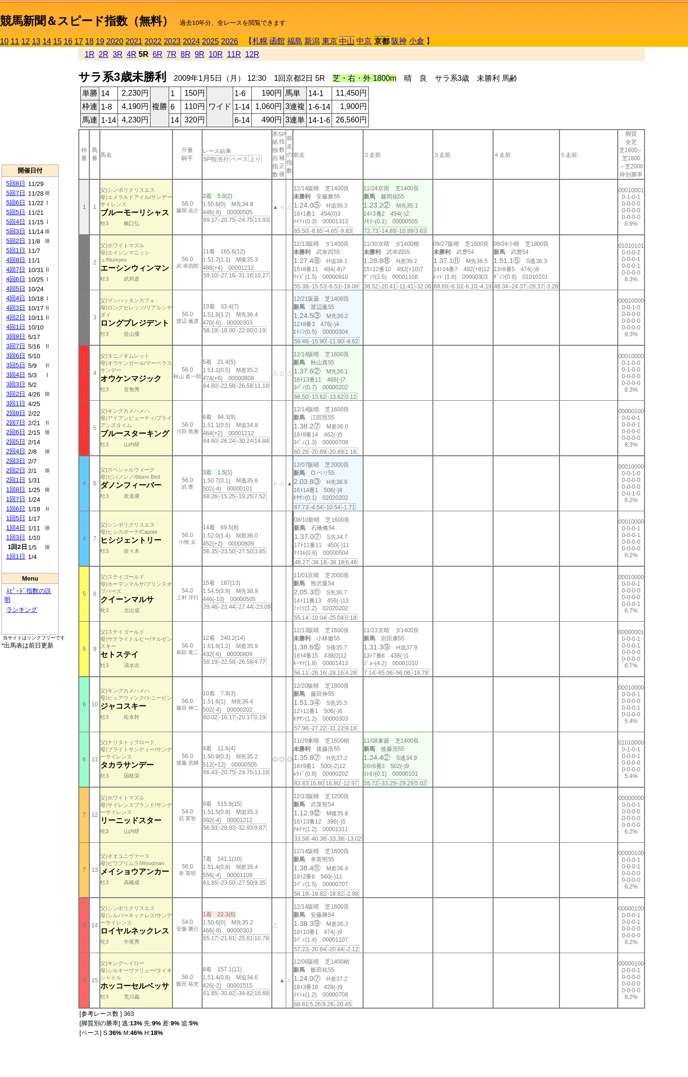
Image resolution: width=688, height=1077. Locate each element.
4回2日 (15, 317)
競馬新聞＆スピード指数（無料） (86, 20)
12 (26, 41)
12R (252, 54)
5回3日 (15, 231)
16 (68, 41)
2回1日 (15, 480)
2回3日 (15, 460)
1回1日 (15, 556)
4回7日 (15, 269)
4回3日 (15, 307)
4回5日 (15, 288)
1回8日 (15, 489)
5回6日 (15, 202)
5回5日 (15, 212)
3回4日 (15, 374)
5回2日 (15, 240)
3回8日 (15, 336)
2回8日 (15, 413)
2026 (229, 41)
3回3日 (15, 384)
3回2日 (15, 393)
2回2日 (15, 470)
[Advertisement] (30, 105)
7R (171, 54)
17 (79, 41)
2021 (134, 41)
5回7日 (15, 193)
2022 (153, 41)
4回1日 (15, 326)
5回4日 (15, 221)
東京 (329, 41)
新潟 (312, 41)
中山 (347, 41)
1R (89, 54)
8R (185, 54)
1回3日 (15, 537)
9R (199, 54)
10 (4, 41)
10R (216, 54)
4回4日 (15, 298)
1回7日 (15, 499)
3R (117, 54)
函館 (277, 41)
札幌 (260, 41)
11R (234, 54)
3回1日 (15, 403)
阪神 (399, 41)
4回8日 (15, 260)
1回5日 (15, 518)
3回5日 (15, 365)
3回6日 (15, 355)
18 (89, 41)
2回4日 (15, 451)
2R (103, 54)
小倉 (416, 41)
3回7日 (15, 346)
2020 (115, 41)
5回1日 (15, 250)
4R (131, 54)
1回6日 (15, 508)
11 (15, 41)
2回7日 (15, 422)
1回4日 (15, 527)
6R (157, 54)
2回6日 (15, 432)
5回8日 (15, 183)
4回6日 (15, 279)
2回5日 (15, 441)
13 (36, 41)
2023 (172, 41)
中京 (364, 41)
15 (57, 41)
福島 (294, 41)
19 (100, 41)
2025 (210, 41)
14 (47, 41)
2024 (191, 41)
